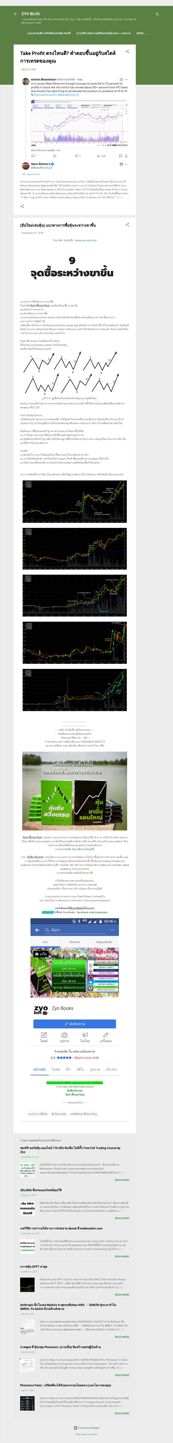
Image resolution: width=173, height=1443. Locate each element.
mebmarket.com (81, 1082)
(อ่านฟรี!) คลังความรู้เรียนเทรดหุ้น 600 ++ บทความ (103, 33)
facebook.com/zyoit (86, 240)
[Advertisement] (148, 93)
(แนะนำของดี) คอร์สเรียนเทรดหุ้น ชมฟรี (49, 33)
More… (141, 33)
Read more (122, 1180)
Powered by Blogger (87, 1427)
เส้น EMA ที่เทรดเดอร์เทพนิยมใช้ (40, 1190)
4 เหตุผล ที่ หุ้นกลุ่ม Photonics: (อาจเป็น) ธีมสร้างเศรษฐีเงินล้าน (60, 1347)
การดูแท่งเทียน (33, 861)
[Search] (157, 15)
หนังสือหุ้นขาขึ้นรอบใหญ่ (84, 1114)
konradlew (94, 1434)
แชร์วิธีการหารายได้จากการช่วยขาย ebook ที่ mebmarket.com (61, 1228)
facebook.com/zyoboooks (92, 912)
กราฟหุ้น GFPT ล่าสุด (33, 1266)
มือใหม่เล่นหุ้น (59, 1114)
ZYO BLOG (30, 13)
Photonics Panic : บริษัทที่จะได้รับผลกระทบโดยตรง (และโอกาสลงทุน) (65, 1385)
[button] (127, 51)
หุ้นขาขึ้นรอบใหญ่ (81, 849)
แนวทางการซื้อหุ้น (37, 1114)
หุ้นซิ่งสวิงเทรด (81, 872)
